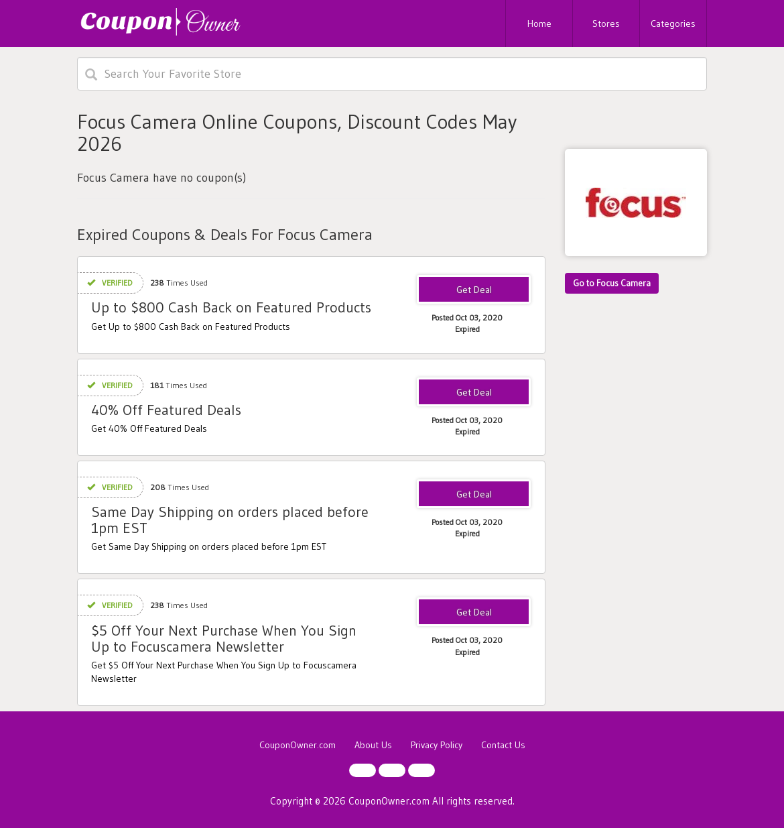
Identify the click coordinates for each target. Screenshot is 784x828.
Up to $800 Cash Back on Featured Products (231, 307)
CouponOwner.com (297, 745)
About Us (373, 745)
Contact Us (503, 745)
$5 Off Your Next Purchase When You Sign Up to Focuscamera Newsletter (223, 639)
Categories (673, 23)
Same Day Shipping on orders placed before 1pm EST (230, 520)
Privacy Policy (436, 745)
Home (539, 23)
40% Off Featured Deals (166, 410)
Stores (606, 23)
